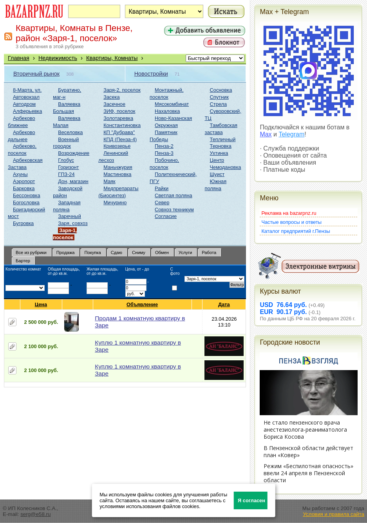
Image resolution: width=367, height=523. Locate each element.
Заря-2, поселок (122, 90)
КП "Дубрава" (119, 132)
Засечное (114, 104)
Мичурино (115, 202)
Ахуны (20, 174)
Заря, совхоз (72, 223)
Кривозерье (116, 146)
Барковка (23, 188)
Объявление (142, 304)
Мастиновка (117, 174)
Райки (161, 188)
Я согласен (251, 500)
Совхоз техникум (174, 209)
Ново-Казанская (173, 118)
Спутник (219, 97)
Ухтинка (219, 153)
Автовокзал (26, 97)
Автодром (24, 104)
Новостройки (151, 74)
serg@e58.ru (35, 514)
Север (162, 202)
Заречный (69, 216)
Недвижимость (57, 58)
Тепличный (223, 139)
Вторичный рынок (36, 74)
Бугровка (23, 223)
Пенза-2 (164, 146)
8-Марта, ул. (27, 90)
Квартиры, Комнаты (111, 58)
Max (265, 134)
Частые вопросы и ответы (291, 222)
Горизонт (68, 167)
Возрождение (73, 153)
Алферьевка (27, 111)
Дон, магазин (73, 181)
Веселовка (70, 132)
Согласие (166, 216)
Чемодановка (225, 167)
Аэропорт (24, 181)
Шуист (217, 174)
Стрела (218, 104)
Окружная (166, 125)
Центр (217, 160)
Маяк (109, 181)
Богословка (26, 202)
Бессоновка (26, 195)
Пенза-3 (164, 153)
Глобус (66, 160)
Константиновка (122, 125)
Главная (18, 58)
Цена (41, 304)
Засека (111, 97)
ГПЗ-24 (66, 174)
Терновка (220, 146)
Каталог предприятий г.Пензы (295, 231)
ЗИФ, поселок (119, 111)
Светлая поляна (173, 195)
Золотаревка (118, 118)
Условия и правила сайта (333, 514)
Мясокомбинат (172, 104)
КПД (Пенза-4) (120, 139)
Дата (224, 304)
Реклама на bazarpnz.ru (288, 213)
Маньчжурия (117, 167)
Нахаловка (167, 111)
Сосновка (221, 90)
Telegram (291, 134)
